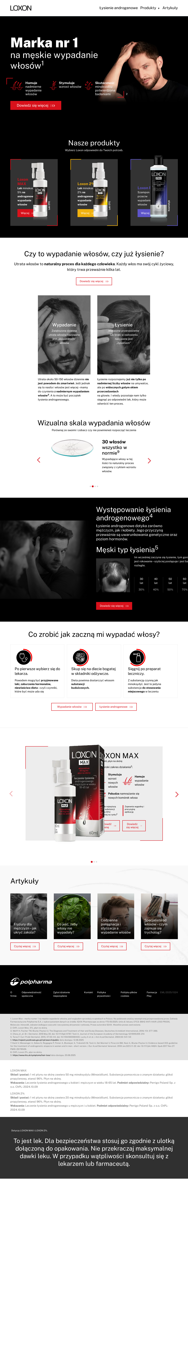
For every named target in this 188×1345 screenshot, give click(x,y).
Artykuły (170, 8)
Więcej (28, 213)
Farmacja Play (152, 994)
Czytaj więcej (25, 946)
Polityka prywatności (103, 994)
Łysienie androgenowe (118, 8)
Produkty (148, 8)
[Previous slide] (11, 794)
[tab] (90, 486)
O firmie (13, 994)
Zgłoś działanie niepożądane (61, 994)
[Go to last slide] (39, 460)
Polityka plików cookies (129, 994)
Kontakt (88, 992)
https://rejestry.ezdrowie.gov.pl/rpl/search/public (36, 1040)
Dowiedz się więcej (36, 105)
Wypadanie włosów (72, 706)
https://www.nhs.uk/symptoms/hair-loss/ (32, 1055)
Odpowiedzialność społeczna (31, 994)
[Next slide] (149, 460)
